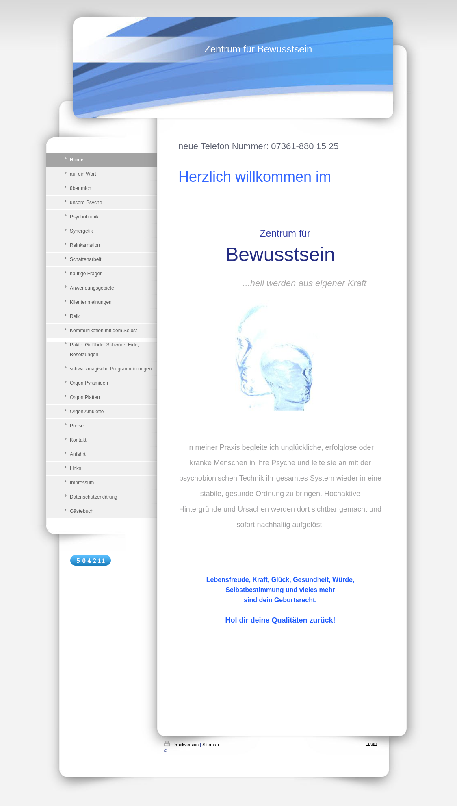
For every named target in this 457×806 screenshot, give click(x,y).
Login (371, 743)
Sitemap (210, 744)
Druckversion (182, 744)
